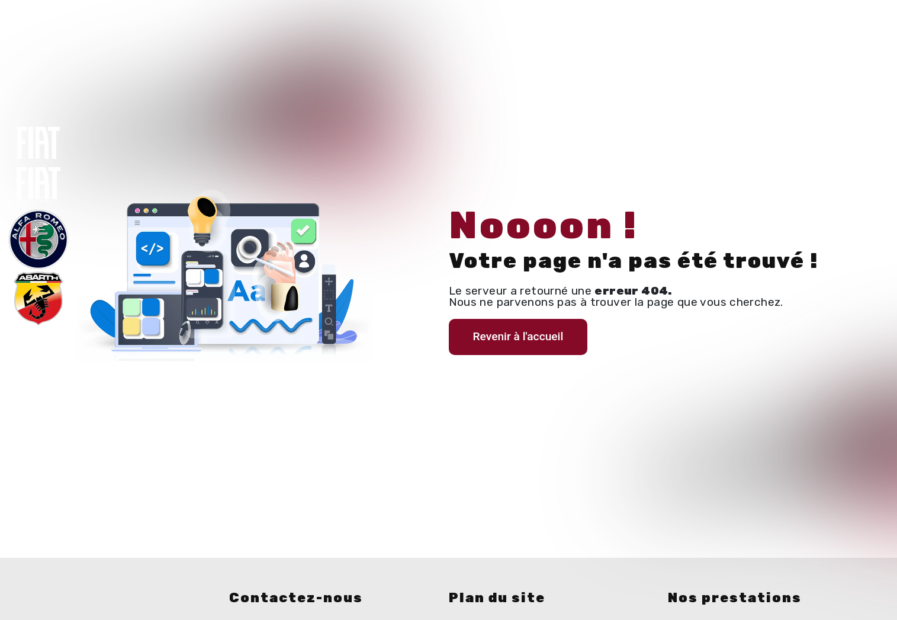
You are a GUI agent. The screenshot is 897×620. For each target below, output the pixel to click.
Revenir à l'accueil (518, 336)
